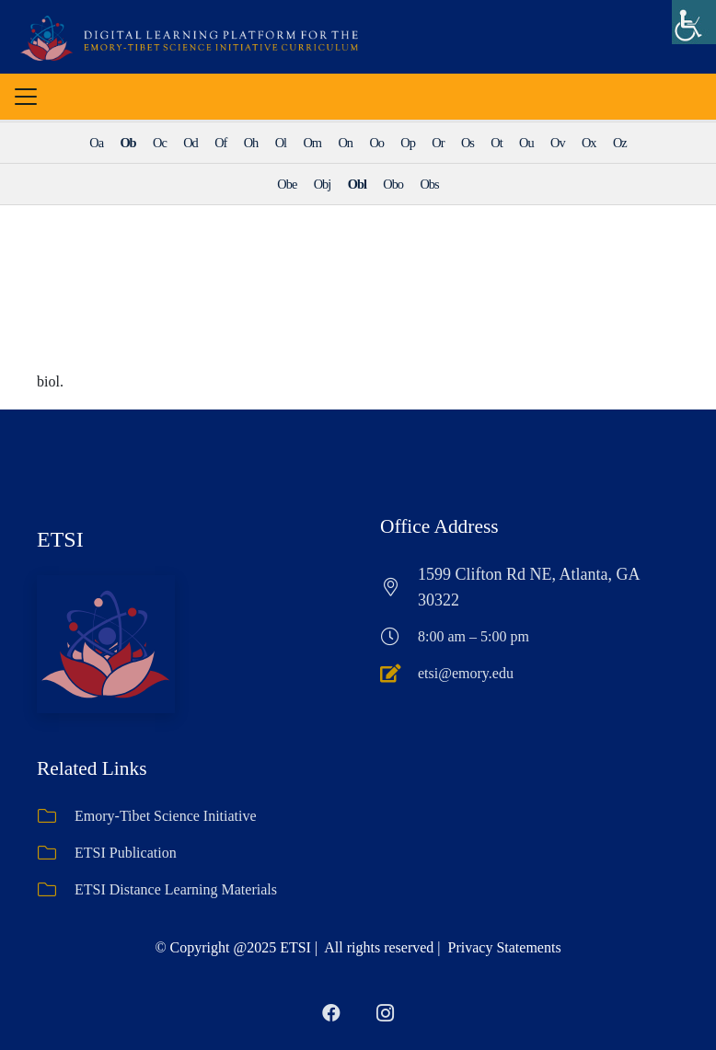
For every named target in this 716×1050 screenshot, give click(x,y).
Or (438, 142)
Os (467, 142)
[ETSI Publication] (56, 853)
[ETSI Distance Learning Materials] (56, 890)
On (345, 142)
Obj (322, 184)
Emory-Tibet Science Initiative (166, 816)
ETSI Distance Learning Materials (176, 889)
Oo (376, 142)
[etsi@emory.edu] (399, 673)
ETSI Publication (126, 852)
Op (407, 142)
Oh (251, 142)
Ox (589, 142)
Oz (620, 142)
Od (190, 142)
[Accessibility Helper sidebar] (694, 22)
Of (220, 142)
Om (312, 142)
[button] (26, 97)
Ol (280, 142)
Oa (96, 142)
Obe (286, 184)
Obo (393, 184)
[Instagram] (385, 1013)
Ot (496, 142)
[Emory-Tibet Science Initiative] (56, 816)
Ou (526, 142)
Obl (357, 184)
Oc (160, 142)
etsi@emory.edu (466, 673)
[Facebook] (331, 1013)
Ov (557, 142)
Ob (127, 142)
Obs (429, 184)
